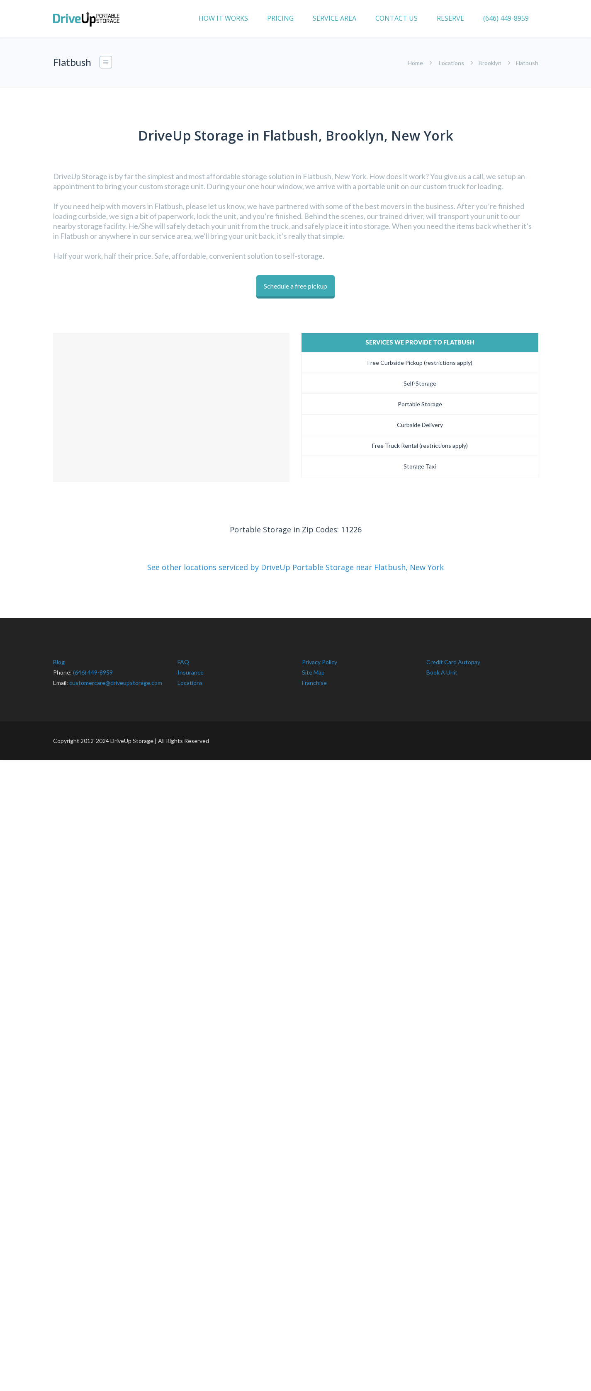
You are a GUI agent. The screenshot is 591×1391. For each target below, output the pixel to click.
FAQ (183, 658)
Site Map (313, 668)
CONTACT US (396, 18)
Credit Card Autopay (453, 658)
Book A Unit (441, 668)
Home (415, 62)
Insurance (191, 668)
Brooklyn (490, 62)
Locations (451, 62)
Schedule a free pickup (295, 286)
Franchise (314, 679)
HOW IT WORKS (223, 18)
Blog (59, 658)
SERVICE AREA (334, 18)
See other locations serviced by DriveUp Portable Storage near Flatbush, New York (295, 564)
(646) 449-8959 (506, 18)
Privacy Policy (319, 658)
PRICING (280, 18)
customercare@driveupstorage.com (115, 679)
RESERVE (450, 18)
